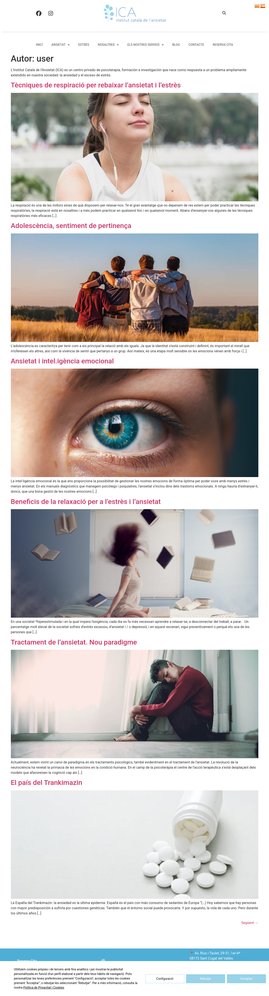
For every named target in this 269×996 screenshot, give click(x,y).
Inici (39, 44)
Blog (176, 44)
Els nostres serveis (145, 44)
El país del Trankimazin (46, 782)
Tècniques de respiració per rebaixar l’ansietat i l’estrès (96, 85)
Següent (249, 923)
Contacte (196, 44)
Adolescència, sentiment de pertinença (71, 226)
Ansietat (60, 44)
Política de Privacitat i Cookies (43, 987)
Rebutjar (205, 978)
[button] (224, 13)
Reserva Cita (223, 44)
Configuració (164, 978)
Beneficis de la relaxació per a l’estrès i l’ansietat (86, 501)
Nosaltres (108, 44)
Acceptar (246, 978)
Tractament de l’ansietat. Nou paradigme (74, 642)
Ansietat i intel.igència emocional (62, 361)
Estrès (83, 44)
